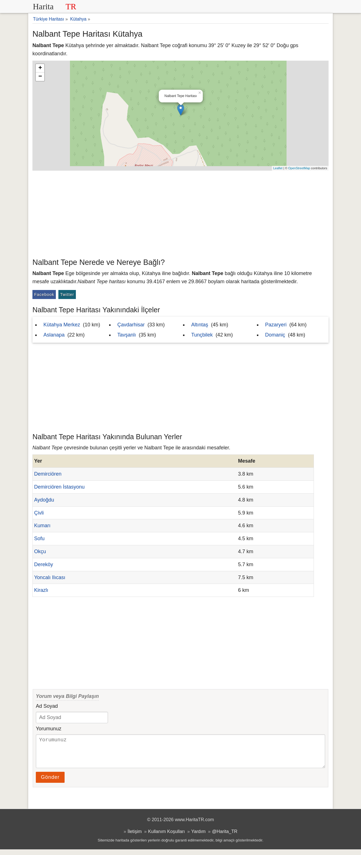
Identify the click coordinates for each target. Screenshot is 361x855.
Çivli (39, 513)
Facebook (44, 294)
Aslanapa (54, 335)
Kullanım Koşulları (166, 836)
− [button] (40, 76)
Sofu (39, 538)
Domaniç (275, 335)
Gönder (50, 783)
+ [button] (40, 68)
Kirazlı (41, 590)
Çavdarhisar (131, 325)
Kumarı (42, 525)
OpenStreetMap (299, 168)
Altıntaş (199, 325)
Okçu (40, 551)
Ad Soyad (47, 706)
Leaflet (278, 168)
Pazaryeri (276, 325)
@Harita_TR (224, 836)
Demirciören (47, 474)
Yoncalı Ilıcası (49, 577)
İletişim (134, 836)
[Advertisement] (180, 212)
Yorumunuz (48, 728)
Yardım (198, 836)
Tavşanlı (126, 335)
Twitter (67, 294)
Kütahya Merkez (61, 325)
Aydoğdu (44, 500)
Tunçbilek (202, 335)
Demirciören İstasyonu (59, 487)
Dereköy (43, 564)
